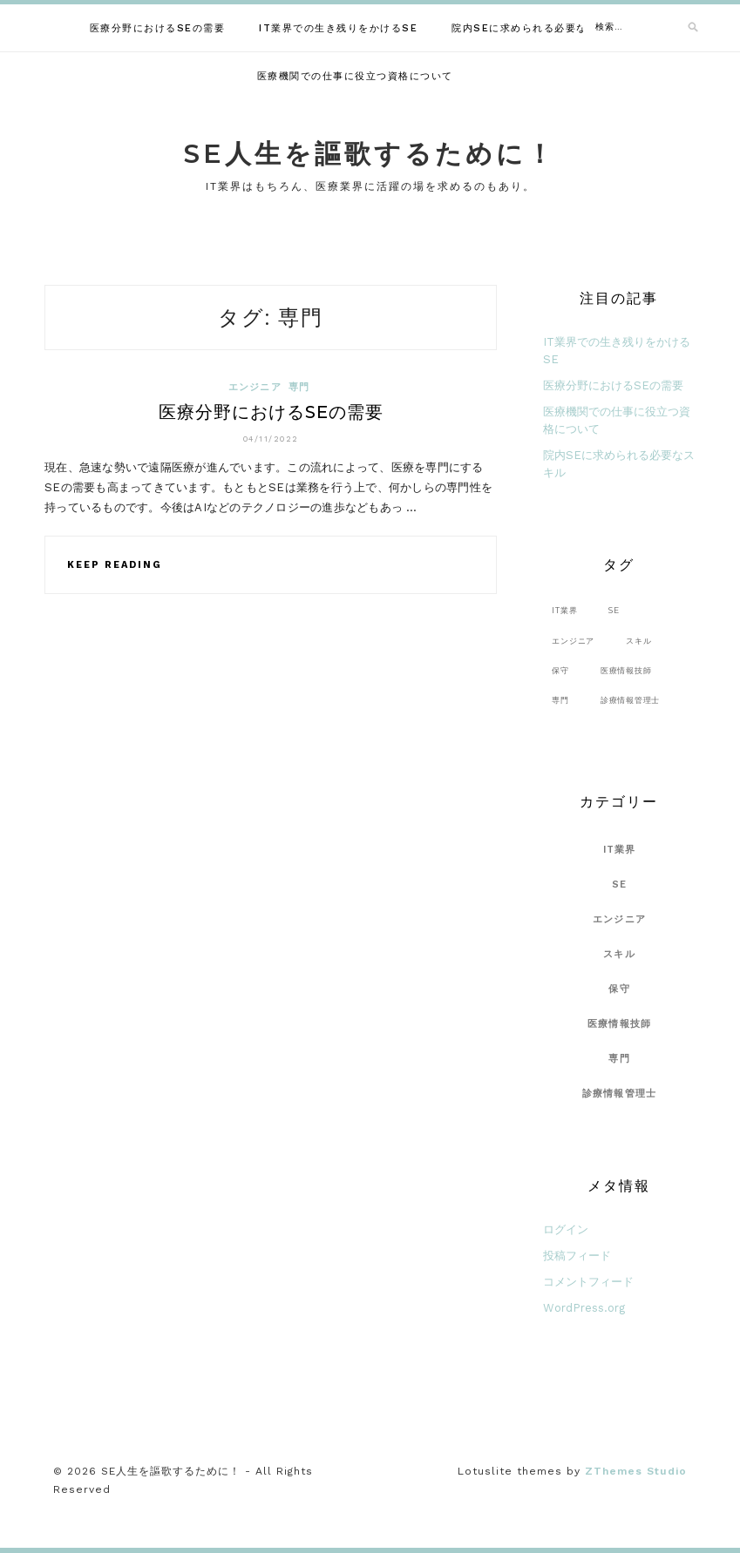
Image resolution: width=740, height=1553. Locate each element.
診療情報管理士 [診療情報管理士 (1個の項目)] (630, 700)
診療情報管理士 (619, 1093)
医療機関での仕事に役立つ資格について (355, 76)
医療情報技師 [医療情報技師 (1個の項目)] (626, 670)
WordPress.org (584, 1307)
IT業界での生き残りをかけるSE (338, 28)
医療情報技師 (619, 1024)
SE (620, 884)
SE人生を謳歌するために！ (370, 154)
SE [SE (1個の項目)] (614, 610)
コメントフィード (588, 1281)
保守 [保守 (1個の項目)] (560, 670)
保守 (619, 989)
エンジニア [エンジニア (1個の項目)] (573, 640)
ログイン (565, 1229)
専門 (299, 387)
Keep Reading (114, 565)
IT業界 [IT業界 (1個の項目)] (564, 610)
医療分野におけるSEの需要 (158, 28)
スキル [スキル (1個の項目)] (638, 640)
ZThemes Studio (636, 1471)
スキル (619, 954)
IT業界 (619, 849)
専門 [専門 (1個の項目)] (560, 700)
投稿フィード (577, 1255)
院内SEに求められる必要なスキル (535, 28)
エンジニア (255, 387)
